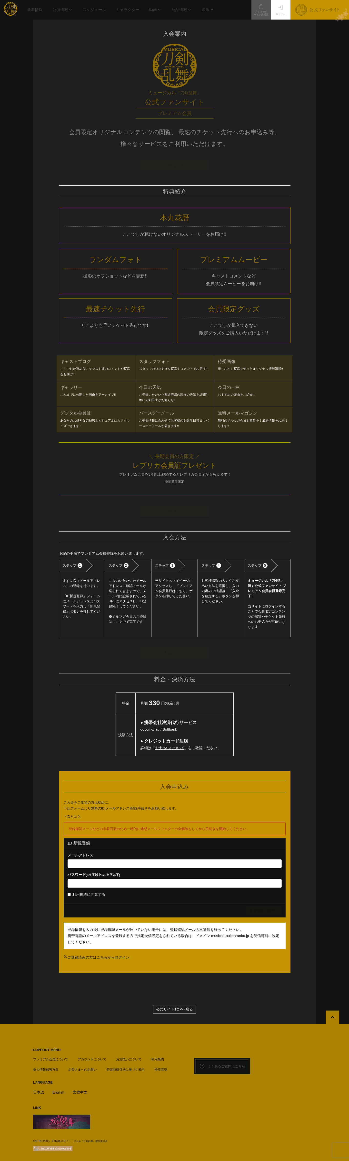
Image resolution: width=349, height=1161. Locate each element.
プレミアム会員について (50, 1059)
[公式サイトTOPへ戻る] (332, 1017)
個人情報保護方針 (46, 1069)
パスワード (94, 875)
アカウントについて (92, 1059)
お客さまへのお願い (82, 1069)
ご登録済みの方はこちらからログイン (98, 957)
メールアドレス (80, 855)
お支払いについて (169, 748)
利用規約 (79, 894)
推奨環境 (160, 1069)
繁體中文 (80, 1092)
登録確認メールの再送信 (190, 929)
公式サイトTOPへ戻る (174, 1009)
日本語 (38, 1092)
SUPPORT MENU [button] (47, 1050)
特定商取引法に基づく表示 (126, 1069)
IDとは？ (73, 817)
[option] (82, 598)
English (58, 1092)
